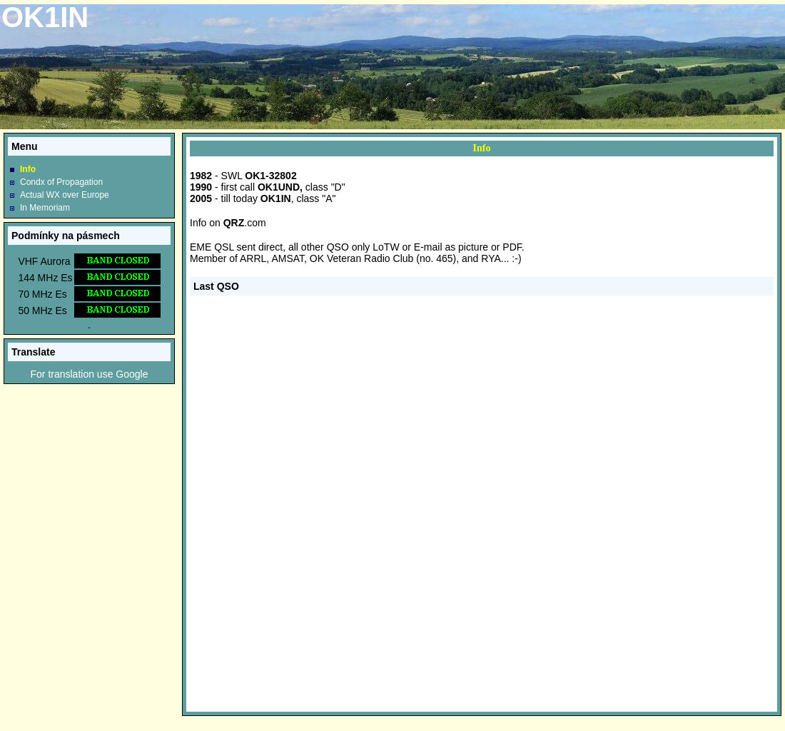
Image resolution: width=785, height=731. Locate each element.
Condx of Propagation (61, 182)
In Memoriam (45, 208)
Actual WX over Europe (64, 195)
